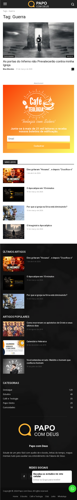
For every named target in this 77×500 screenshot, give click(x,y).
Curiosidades (9, 56)
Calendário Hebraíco (37, 341)
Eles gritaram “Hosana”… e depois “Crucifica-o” (49, 169)
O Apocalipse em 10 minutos (40, 188)
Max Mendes (8, 69)
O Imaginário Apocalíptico (39, 225)
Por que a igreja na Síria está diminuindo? (47, 207)
